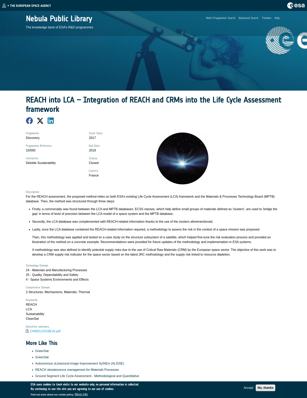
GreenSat (42, 351)
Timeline (266, 18)
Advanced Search (248, 18)
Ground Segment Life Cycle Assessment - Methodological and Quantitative (87, 376)
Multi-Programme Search (220, 18)
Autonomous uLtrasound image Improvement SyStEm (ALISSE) (79, 363)
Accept (248, 389)
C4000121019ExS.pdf (45, 331)
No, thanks (265, 389)
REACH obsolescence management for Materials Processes (77, 369)
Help (277, 18)
